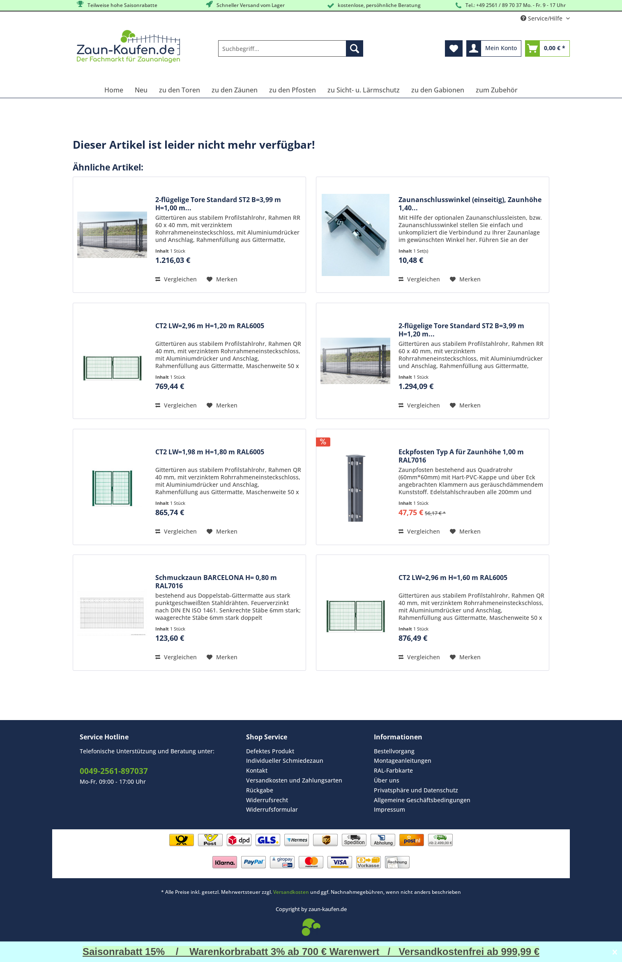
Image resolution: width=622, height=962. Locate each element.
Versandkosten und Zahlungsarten (294, 780)
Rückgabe (259, 790)
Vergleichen (176, 279)
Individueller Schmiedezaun (284, 760)
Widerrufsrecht (267, 800)
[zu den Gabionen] (437, 90)
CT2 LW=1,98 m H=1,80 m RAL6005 (209, 452)
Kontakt (256, 770)
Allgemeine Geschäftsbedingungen (422, 800)
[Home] (114, 90)
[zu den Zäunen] (234, 90)
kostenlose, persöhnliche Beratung (373, 5)
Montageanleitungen (402, 760)
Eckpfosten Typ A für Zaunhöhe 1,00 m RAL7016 (461, 456)
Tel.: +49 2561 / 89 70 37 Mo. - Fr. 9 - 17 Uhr (510, 5)
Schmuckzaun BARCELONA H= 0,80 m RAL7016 (216, 581)
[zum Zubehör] (496, 90)
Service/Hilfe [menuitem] (542, 18)
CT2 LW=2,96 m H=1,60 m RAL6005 (453, 577)
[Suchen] (354, 48)
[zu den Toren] (179, 90)
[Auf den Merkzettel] (222, 279)
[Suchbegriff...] (290, 48)
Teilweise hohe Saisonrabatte (116, 5)
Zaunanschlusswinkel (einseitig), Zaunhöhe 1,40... (470, 204)
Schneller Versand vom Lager (245, 5)
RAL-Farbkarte (393, 770)
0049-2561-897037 (114, 771)
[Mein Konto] (493, 48)
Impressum (389, 809)
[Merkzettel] (454, 48)
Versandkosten (291, 891)
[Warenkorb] (547, 48)
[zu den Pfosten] (292, 90)
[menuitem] (290, 52)
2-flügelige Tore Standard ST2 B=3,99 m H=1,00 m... (218, 204)
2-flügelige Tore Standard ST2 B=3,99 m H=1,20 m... (461, 330)
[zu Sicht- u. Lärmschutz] (363, 90)
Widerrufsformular (272, 809)
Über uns (386, 780)
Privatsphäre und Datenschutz (416, 790)
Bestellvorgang (394, 751)
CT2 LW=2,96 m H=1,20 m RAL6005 (209, 326)
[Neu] (141, 90)
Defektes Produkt (270, 751)
